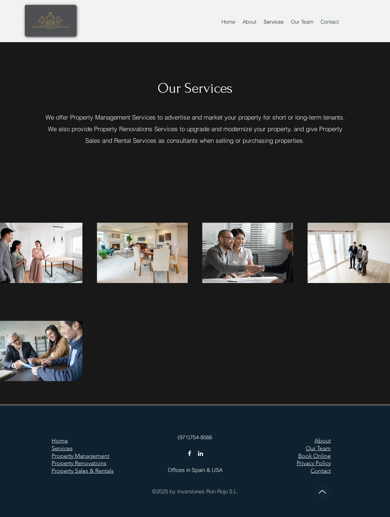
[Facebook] (189, 453)
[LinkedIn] (200, 453)
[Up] (322, 491)
